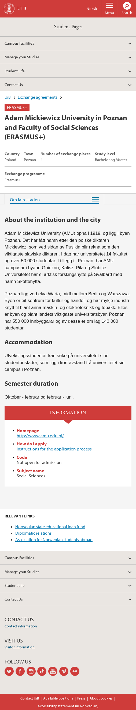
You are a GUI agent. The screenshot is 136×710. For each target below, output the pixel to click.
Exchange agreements (37, 97)
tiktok (42, 671)
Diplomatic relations (33, 533)
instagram (32, 671)
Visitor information (20, 647)
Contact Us (14, 84)
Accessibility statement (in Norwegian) (68, 706)
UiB (8, 97)
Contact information (21, 626)
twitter (10, 671)
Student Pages (68, 26)
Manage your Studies (22, 56)
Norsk (92, 8)
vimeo (64, 671)
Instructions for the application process (54, 449)
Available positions (58, 698)
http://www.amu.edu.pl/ (40, 435)
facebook (21, 671)
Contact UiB (29, 698)
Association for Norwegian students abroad (54, 539)
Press (81, 698)
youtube (53, 671)
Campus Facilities (19, 43)
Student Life (15, 70)
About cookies (101, 698)
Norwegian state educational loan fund (50, 526)
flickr (75, 671)
